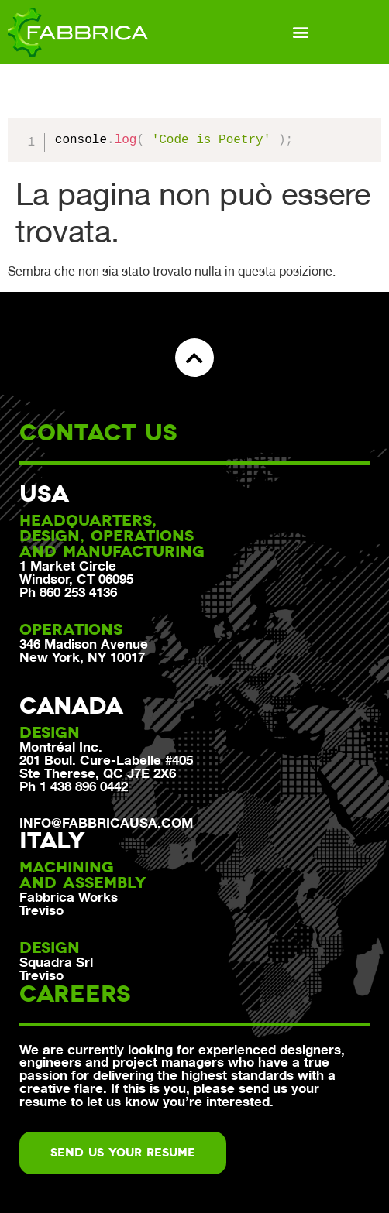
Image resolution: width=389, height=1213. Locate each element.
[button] (301, 32)
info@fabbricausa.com (106, 823)
